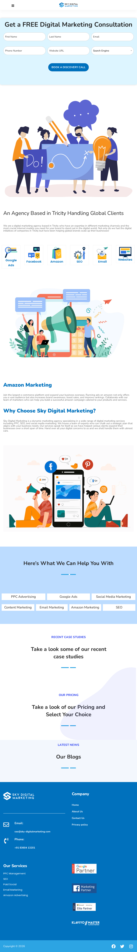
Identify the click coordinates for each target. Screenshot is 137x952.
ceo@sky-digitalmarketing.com (32, 831)
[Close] (13, 5)
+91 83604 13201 (25, 847)
